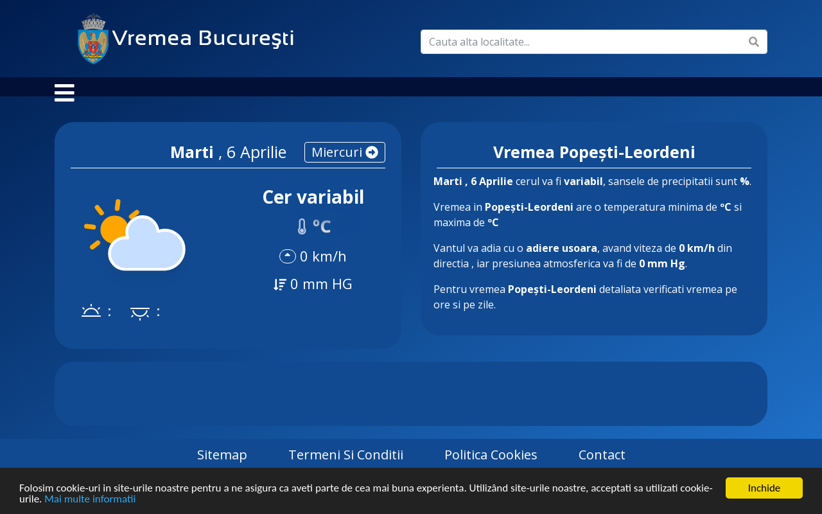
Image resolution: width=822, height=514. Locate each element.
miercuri (344, 164)
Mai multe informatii (90, 500)
